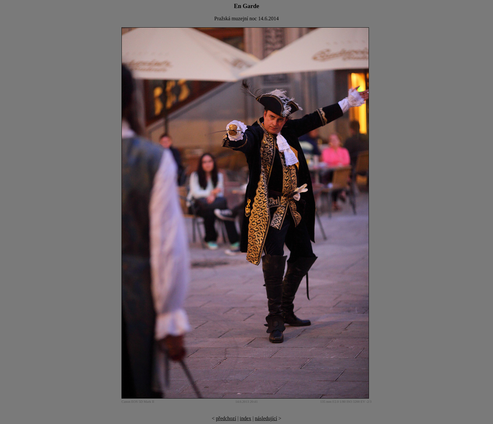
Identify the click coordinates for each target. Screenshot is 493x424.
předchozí (226, 418)
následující (266, 418)
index (245, 418)
